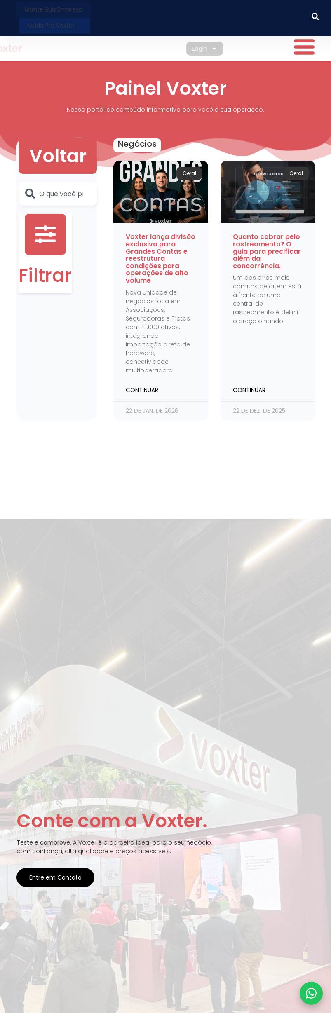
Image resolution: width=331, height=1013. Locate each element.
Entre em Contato (55, 877)
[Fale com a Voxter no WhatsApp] (311, 993)
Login (212, 49)
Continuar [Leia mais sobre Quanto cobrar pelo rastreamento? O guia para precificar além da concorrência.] (249, 390)
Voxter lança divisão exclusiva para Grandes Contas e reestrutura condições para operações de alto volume (160, 258)
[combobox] (58, 194)
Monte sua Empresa (53, 9)
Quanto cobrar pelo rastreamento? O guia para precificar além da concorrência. (267, 251)
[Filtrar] (45, 234)
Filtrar (45, 275)
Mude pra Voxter (51, 25)
